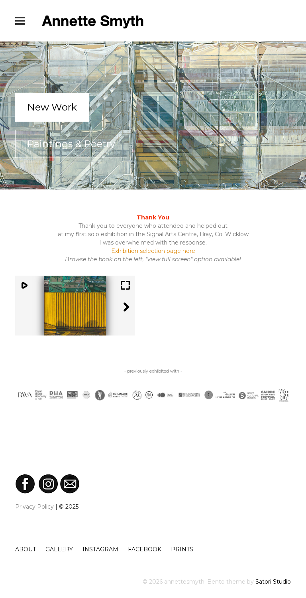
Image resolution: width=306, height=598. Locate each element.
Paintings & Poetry (71, 144)
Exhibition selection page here (153, 251)
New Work (52, 107)
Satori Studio (273, 581)
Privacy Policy (34, 506)
